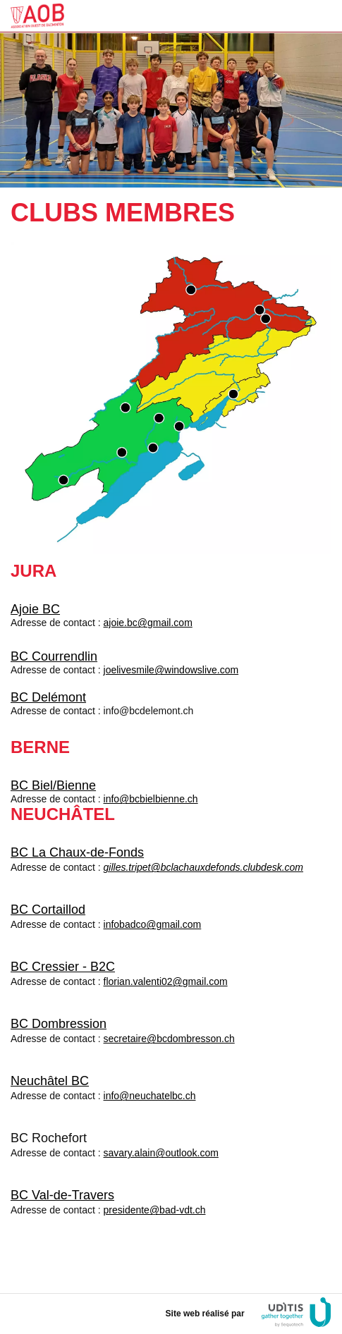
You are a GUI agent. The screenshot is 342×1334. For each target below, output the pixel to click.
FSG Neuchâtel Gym (37, 16)
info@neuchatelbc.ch (150, 1095)
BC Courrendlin (54, 656)
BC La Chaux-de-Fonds (77, 852)
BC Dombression (58, 1024)
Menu (319, 16)
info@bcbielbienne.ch (151, 798)
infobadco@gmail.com (153, 924)
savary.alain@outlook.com (161, 1152)
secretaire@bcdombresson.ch (169, 1038)
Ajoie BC (35, 609)
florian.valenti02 (138, 981)
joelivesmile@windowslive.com (171, 669)
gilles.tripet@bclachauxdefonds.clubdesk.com (203, 867)
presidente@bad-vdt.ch (155, 1210)
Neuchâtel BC (50, 1081)
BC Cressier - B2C (63, 967)
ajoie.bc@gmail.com (148, 622)
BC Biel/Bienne (53, 785)
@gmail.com (200, 981)
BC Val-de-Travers (62, 1195)
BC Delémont (48, 697)
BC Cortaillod (48, 909)
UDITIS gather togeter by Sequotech (296, 1312)
